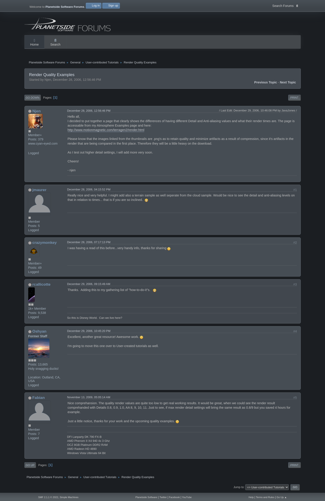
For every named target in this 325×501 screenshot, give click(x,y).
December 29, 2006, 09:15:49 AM (88, 285)
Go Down (32, 98)
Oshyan (39, 332)
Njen (36, 112)
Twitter (163, 497)
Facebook (174, 497)
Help (251, 497)
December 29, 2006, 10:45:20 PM (88, 332)
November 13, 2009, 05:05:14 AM (88, 398)
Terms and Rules (265, 497)
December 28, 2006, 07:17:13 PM (88, 243)
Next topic (288, 83)
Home (34, 42)
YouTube (187, 497)
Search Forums (285, 5)
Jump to (239, 488)
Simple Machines (69, 497)
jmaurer (39, 191)
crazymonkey (44, 243)
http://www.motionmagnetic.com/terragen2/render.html (106, 131)
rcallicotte (41, 285)
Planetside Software (146, 497)
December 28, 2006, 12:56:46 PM (88, 111)
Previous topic (265, 83)
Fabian (38, 398)
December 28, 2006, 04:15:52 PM (88, 190)
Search (55, 42)
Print (294, 98)
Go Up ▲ (282, 497)
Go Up (30, 466)
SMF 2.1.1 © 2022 (48, 497)
